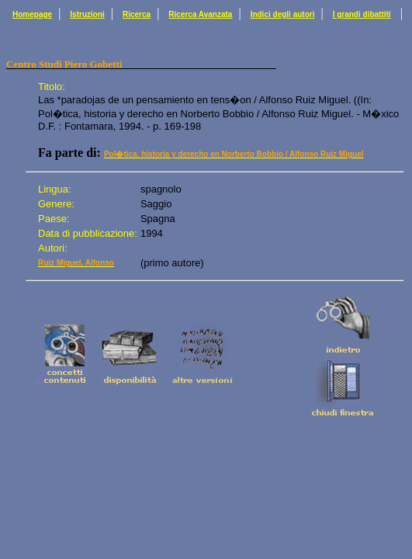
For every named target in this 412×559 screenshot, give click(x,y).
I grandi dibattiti (362, 14)
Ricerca (137, 14)
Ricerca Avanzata (200, 14)
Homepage (32, 14)
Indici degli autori (283, 14)
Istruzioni (87, 14)
